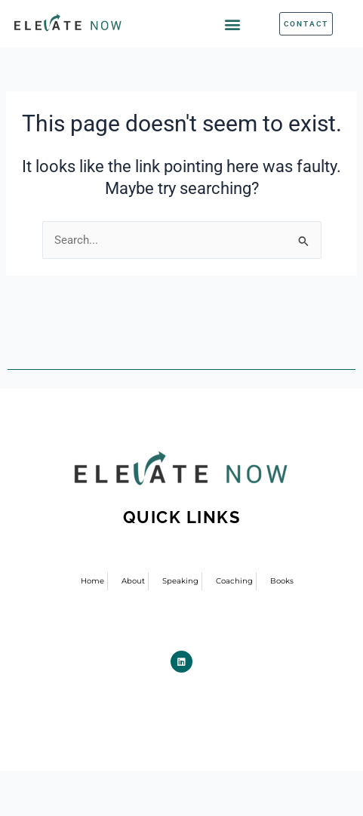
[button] (232, 23)
